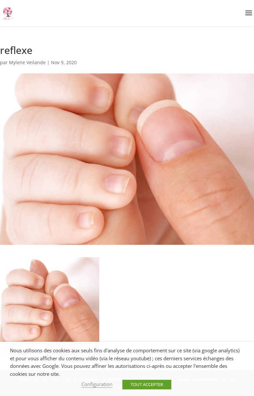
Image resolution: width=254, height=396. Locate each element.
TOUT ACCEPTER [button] (147, 384)
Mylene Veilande (27, 62)
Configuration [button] (96, 384)
